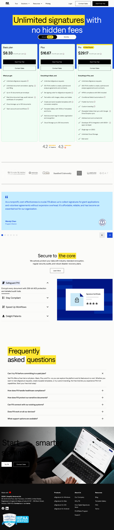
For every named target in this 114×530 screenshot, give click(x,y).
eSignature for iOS (60, 505)
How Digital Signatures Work (82, 506)
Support (77, 515)
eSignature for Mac (60, 501)
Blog (96, 497)
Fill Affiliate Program (81, 511)
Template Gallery (100, 501)
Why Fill (77, 501)
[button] (25, 3)
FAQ (96, 505)
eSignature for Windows (62, 497)
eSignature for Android (61, 509)
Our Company (79, 497)
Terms (97, 509)
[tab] (47, 37)
